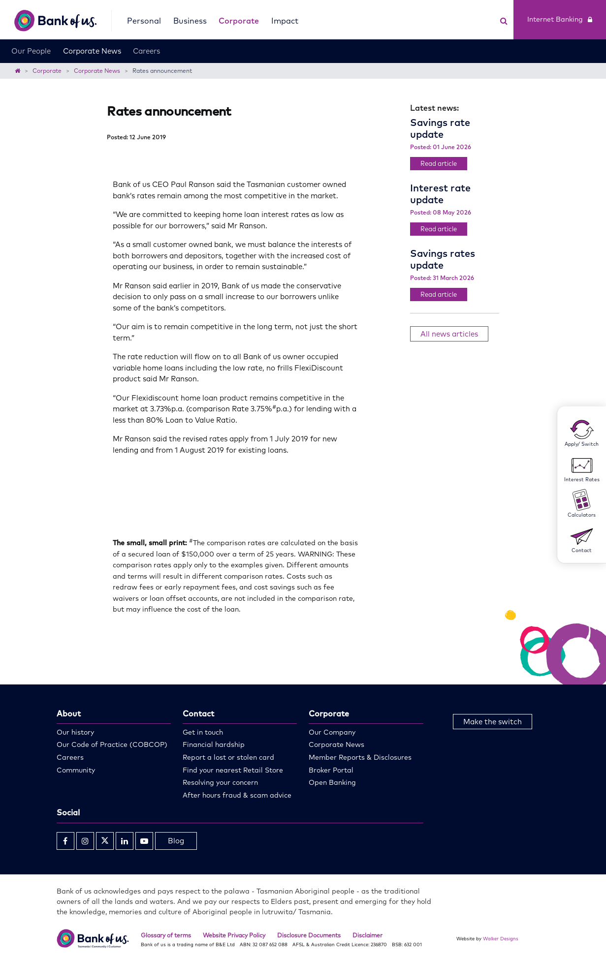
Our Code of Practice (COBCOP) (112, 744)
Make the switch (492, 721)
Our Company (332, 732)
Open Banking (332, 782)
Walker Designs (500, 938)
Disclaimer (367, 935)
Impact (284, 21)
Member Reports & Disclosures (360, 757)
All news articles (449, 334)
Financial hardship (214, 744)
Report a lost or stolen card (228, 757)
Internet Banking (559, 19)
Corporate (239, 21)
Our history (75, 732)
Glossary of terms (166, 935)
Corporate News (92, 51)
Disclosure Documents (309, 935)
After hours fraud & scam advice (237, 795)
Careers (146, 51)
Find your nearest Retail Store (233, 770)
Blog (176, 840)
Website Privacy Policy (234, 935)
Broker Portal (331, 770)
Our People (31, 51)
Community (76, 770)
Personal (144, 21)
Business (190, 21)
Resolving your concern (220, 782)
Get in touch (203, 732)
